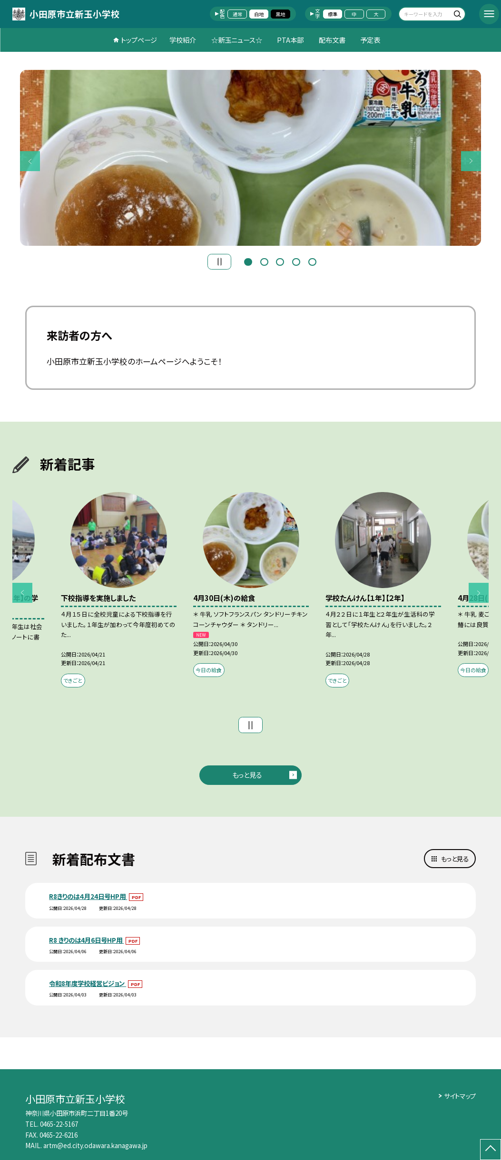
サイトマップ (460, 1096)
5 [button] (312, 261)
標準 (332, 14)
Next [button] (471, 161)
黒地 (280, 14)
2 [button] (264, 261)
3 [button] (280, 261)
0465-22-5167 (59, 1124)
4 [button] (296, 261)
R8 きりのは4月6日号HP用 (86, 940)
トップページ (139, 40)
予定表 (370, 40)
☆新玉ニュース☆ (236, 40)
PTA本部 (290, 40)
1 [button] (248, 261)
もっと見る (247, 775)
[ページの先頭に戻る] (491, 1150)
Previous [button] (30, 161)
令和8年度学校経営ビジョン (87, 983)
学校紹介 (182, 40)
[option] (250, 158)
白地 (259, 14)
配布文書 (332, 40)
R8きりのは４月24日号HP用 (88, 896)
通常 (237, 14)
